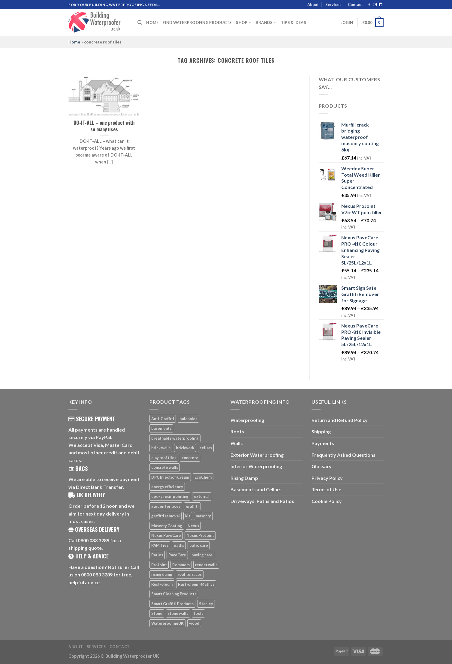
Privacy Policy (327, 478)
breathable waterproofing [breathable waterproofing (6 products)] (175, 438)
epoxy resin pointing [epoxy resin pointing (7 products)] (169, 496)
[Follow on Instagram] (375, 5)
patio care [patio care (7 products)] (198, 545)
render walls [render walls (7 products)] (206, 564)
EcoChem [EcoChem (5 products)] (203, 477)
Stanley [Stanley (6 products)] (206, 603)
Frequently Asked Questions (343, 455)
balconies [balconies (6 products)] (188, 418)
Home (152, 22)
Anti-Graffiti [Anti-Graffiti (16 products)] (162, 418)
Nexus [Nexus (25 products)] (193, 525)
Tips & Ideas (293, 22)
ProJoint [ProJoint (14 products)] (159, 564)
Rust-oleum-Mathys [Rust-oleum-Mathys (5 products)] (196, 584)
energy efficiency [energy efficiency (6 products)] (167, 486)
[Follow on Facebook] (369, 5)
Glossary (322, 466)
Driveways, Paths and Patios (262, 501)
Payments (323, 443)
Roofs (237, 431)
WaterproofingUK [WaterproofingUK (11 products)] (167, 623)
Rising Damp (244, 478)
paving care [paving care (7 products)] (201, 554)
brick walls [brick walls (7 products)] (160, 447)
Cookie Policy (327, 501)
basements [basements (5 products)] (161, 428)
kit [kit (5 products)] (187, 515)
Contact (355, 4)
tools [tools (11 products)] (198, 613)
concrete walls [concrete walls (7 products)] (164, 467)
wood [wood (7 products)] (194, 623)
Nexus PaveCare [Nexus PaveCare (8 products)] (166, 535)
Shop (243, 22)
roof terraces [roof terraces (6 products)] (190, 574)
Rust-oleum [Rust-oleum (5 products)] (162, 584)
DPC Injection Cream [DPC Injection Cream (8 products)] (170, 477)
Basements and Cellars (256, 489)
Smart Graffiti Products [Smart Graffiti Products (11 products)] (172, 603)
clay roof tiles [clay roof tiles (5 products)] (163, 457)
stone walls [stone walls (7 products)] (178, 613)
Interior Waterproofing (256, 466)
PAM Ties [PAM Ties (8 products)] (159, 545)
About (313, 4)
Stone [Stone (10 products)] (156, 613)
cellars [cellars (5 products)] (206, 447)
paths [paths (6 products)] (179, 545)
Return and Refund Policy (340, 420)
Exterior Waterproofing (257, 455)
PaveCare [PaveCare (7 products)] (177, 554)
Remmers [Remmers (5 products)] (181, 564)
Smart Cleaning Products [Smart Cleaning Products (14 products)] (173, 593)
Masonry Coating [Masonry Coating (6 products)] (166, 525)
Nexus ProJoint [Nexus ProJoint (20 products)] (200, 535)
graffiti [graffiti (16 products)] (192, 506)
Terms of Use (326, 489)
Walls (237, 443)
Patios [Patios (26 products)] (157, 554)
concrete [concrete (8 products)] (190, 457)
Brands (266, 22)
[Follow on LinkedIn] (380, 5)
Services (333, 4)
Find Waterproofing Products (197, 22)
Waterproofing (247, 420)
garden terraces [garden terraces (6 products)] (165, 506)
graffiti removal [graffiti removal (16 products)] (165, 515)
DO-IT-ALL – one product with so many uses (104, 125)
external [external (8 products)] (201, 496)
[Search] (139, 22)
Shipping (321, 431)
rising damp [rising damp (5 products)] (161, 574)
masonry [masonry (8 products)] (203, 515)
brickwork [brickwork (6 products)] (185, 447)
